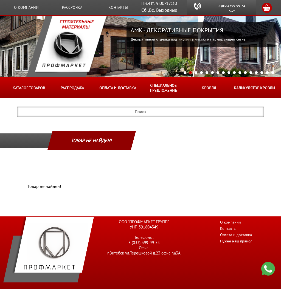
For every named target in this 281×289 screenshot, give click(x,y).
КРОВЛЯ (209, 87)
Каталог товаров (29, 87)
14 (256, 72)
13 (250, 72)
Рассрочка (72, 7)
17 (272, 72)
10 (234, 72)
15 (261, 72)
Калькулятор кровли (254, 87)
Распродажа (72, 87)
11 (239, 72)
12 (245, 72)
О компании (26, 7)
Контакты (118, 7)
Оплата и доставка (117, 87)
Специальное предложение (163, 88)
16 (267, 72)
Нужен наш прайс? (236, 241)
